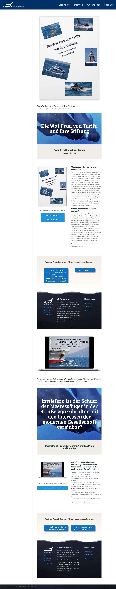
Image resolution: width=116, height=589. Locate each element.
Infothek (78, 5)
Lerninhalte (64, 5)
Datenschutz (88, 306)
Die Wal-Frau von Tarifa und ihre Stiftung (56, 106)
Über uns (108, 5)
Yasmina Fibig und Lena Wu (47, 384)
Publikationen (93, 5)
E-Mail (88, 310)
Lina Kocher (43, 109)
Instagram (49, 310)
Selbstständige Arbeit (64, 109)
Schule (56, 109)
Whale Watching (49, 314)
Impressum (88, 303)
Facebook (49, 307)
